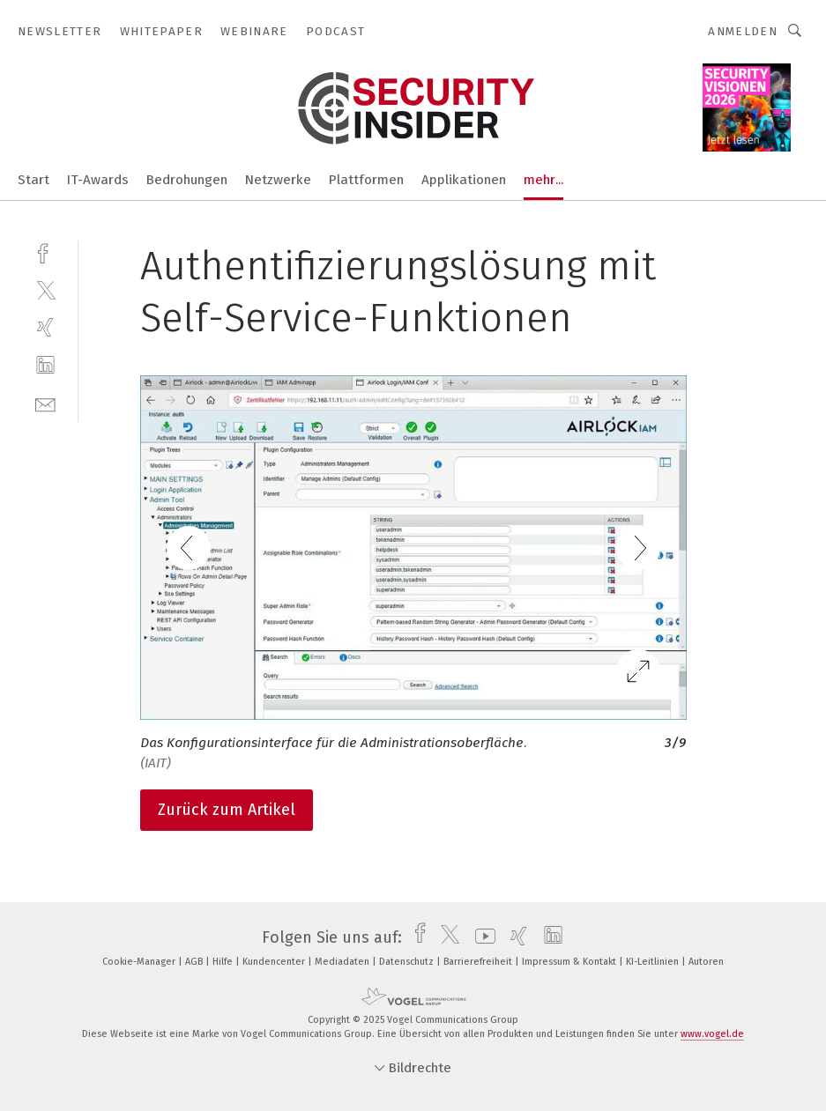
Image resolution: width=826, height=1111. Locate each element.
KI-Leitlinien (653, 961)
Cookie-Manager (140, 961)
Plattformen (366, 180)
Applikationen (463, 180)
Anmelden (743, 31)
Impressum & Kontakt (570, 961)
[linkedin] (45, 365)
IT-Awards (98, 180)
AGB (195, 961)
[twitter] (45, 289)
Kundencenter (275, 961)
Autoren (706, 961)
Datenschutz (407, 961)
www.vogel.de (712, 1034)
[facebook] (45, 252)
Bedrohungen (186, 180)
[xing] (45, 327)
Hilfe (223, 961)
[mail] (45, 403)
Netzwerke (278, 180)
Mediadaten (343, 961)
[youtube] (480, 937)
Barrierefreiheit (479, 961)
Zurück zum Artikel (226, 809)
